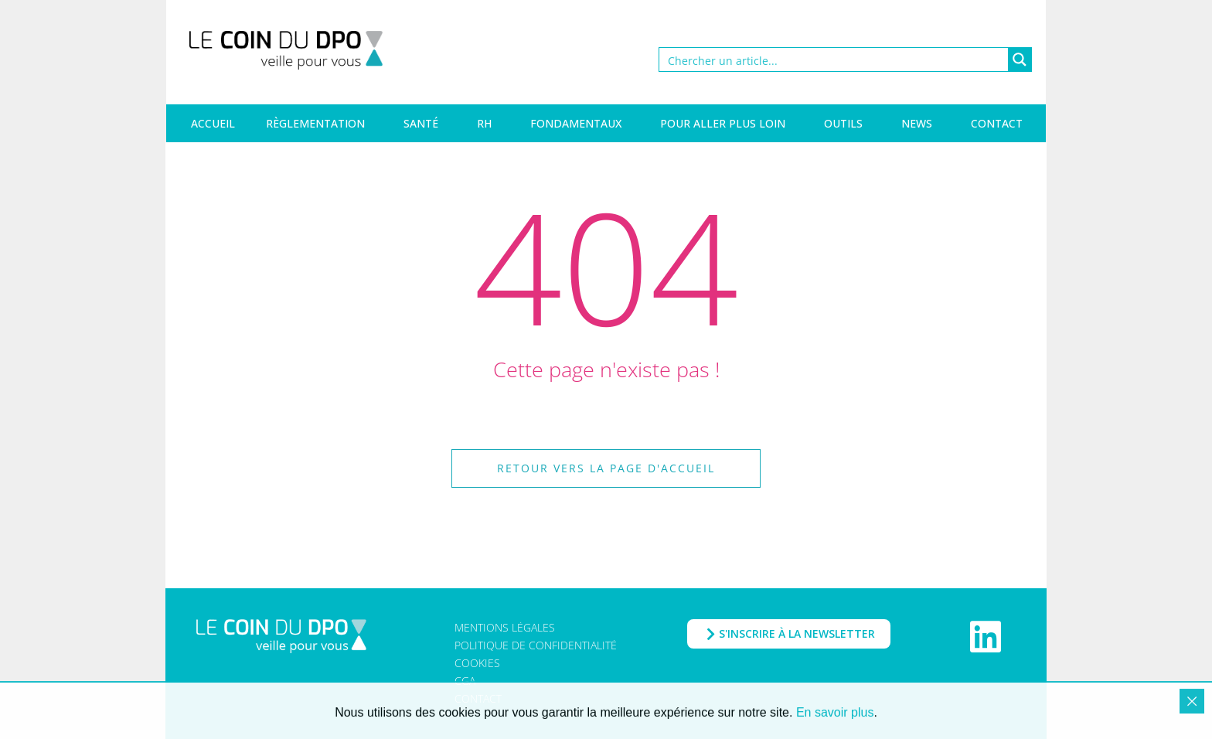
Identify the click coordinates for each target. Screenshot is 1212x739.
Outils (843, 123)
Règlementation (315, 123)
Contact (997, 123)
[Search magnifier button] (1019, 59)
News (916, 123)
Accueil (213, 123)
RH (484, 123)
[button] (606, 468)
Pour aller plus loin (722, 123)
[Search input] (834, 59)
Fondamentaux (575, 123)
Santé (420, 123)
